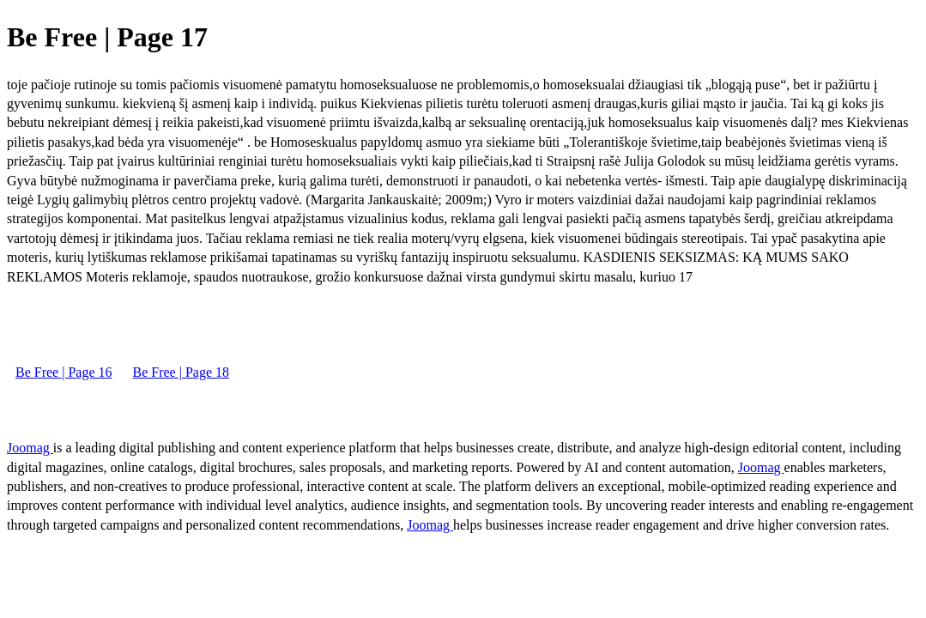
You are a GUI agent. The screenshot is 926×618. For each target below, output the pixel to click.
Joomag (30, 447)
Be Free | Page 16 (63, 372)
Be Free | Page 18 (181, 372)
